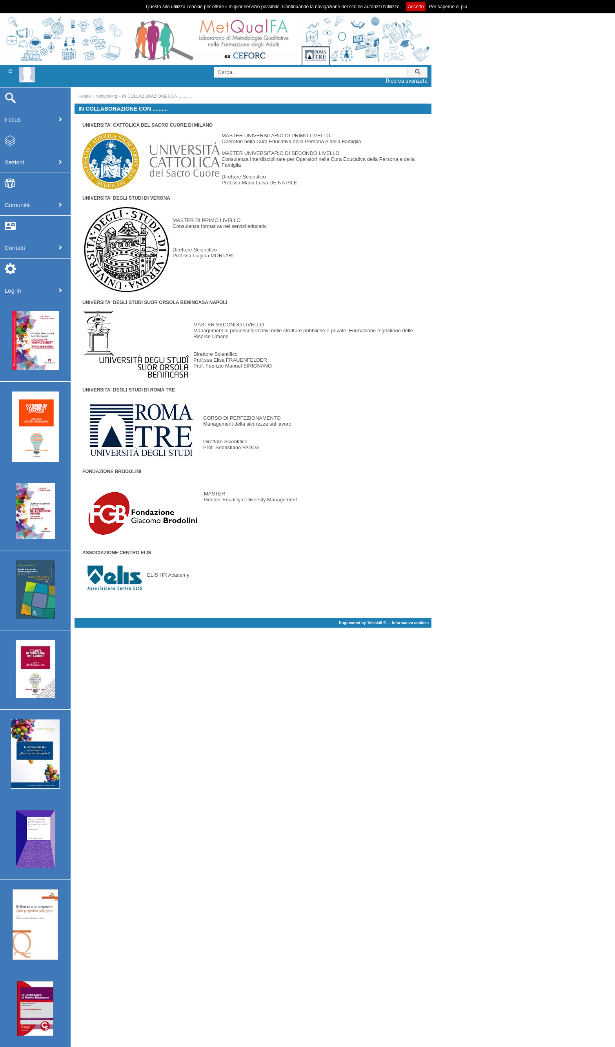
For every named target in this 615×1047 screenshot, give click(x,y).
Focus (13, 119)
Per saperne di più (448, 6)
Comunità (17, 205)
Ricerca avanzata (407, 81)
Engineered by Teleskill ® (362, 623)
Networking (106, 96)
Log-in (13, 290)
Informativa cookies (410, 623)
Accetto (416, 6)
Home (85, 96)
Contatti (15, 247)
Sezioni (14, 162)
